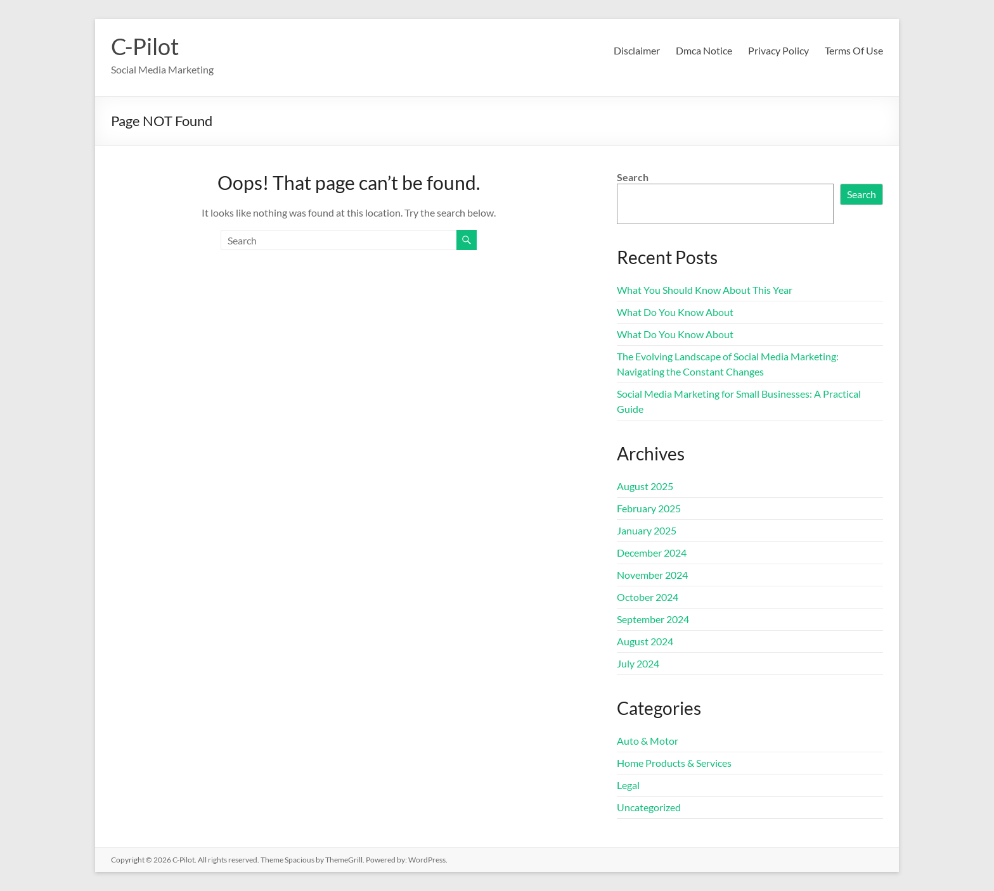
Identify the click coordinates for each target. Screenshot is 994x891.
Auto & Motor (647, 741)
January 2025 (646, 530)
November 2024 (652, 575)
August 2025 (645, 486)
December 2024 (652, 553)
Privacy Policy (778, 50)
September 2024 (653, 619)
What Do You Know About (675, 312)
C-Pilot (145, 46)
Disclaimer (637, 50)
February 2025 (649, 508)
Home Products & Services (674, 763)
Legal (628, 785)
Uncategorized (649, 807)
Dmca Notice (704, 50)
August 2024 (645, 641)
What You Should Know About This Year (704, 290)
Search (633, 177)
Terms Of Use (854, 50)
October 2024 (647, 597)
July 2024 (638, 663)
